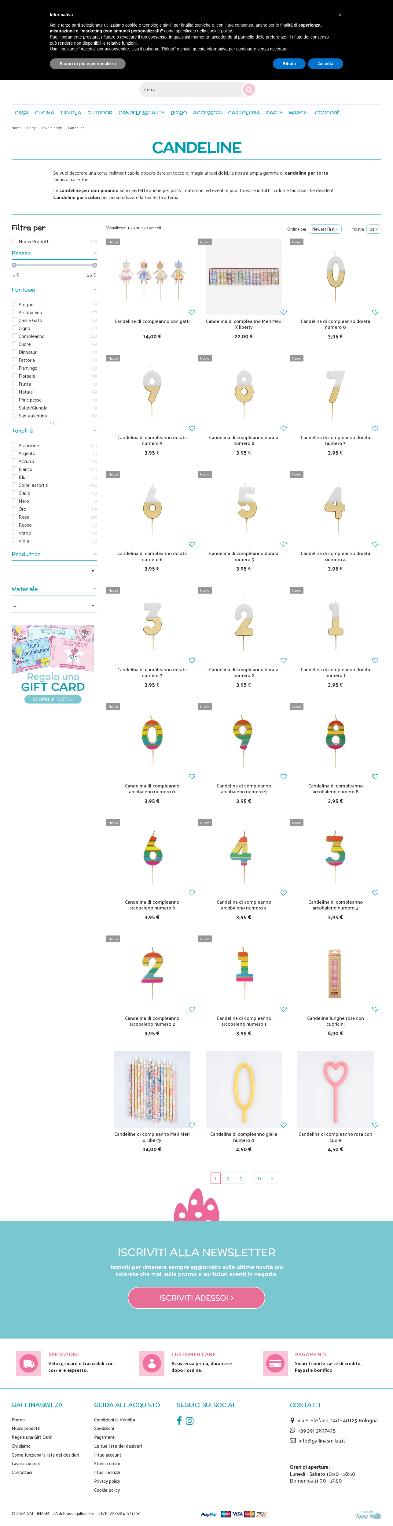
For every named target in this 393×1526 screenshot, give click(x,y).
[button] (327, 113)
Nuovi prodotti (26, 1428)
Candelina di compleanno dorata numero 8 (243, 440)
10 (258, 1178)
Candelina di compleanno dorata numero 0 (335, 324)
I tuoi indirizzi (107, 1472)
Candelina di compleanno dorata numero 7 (335, 440)
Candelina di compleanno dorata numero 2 (243, 672)
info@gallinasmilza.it (322, 1440)
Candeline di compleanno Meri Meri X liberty (243, 324)
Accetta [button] (325, 63)
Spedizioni (104, 1428)
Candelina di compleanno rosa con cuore (335, 1136)
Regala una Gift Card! (32, 1437)
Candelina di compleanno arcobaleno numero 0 (152, 788)
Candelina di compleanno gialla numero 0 (243, 1136)
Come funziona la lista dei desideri (45, 1454)
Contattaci (22, 1472)
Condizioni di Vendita (114, 1419)
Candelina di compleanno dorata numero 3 (152, 672)
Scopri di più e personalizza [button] (88, 63)
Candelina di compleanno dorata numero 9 (152, 440)
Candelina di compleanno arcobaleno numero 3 (335, 904)
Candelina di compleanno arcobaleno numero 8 (335, 788)
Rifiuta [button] (289, 63)
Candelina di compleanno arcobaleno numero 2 (152, 1020)
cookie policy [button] (220, 30)
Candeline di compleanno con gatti (152, 321)
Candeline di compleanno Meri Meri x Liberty (152, 1136)
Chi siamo (21, 1446)
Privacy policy (107, 1481)
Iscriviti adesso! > (196, 1298)
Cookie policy (107, 1490)
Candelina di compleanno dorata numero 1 (335, 672)
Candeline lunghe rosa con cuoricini (335, 1020)
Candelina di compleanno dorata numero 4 (335, 556)
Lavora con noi (26, 1463)
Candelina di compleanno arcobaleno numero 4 (244, 904)
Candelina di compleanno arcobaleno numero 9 (244, 788)
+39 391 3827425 (317, 1430)
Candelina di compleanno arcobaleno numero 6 (152, 904)
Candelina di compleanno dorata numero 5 (243, 556)
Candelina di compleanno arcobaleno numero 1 (244, 1020)
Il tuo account (107, 1454)
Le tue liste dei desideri (118, 1446)
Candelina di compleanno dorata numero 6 (152, 556)
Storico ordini (107, 1463)
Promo (18, 1419)
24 (374, 229)
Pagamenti (105, 1437)
